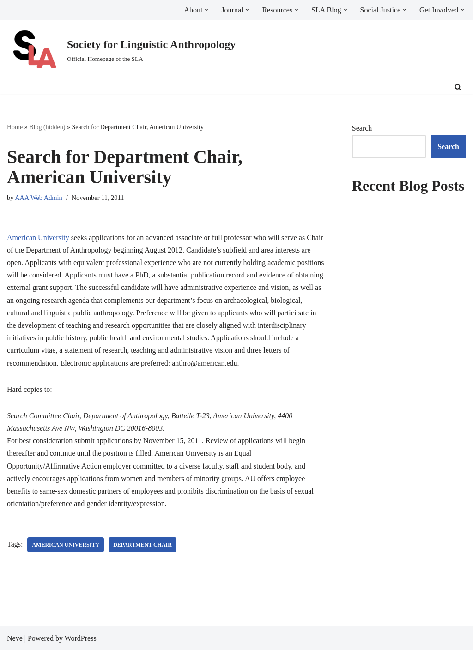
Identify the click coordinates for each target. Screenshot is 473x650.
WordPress (81, 638)
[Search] (458, 87)
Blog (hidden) (47, 127)
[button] (206, 10)
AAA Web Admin (38, 197)
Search (362, 128)
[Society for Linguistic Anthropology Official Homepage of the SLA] (121, 50)
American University (38, 237)
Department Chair (142, 545)
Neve (15, 638)
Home (15, 127)
